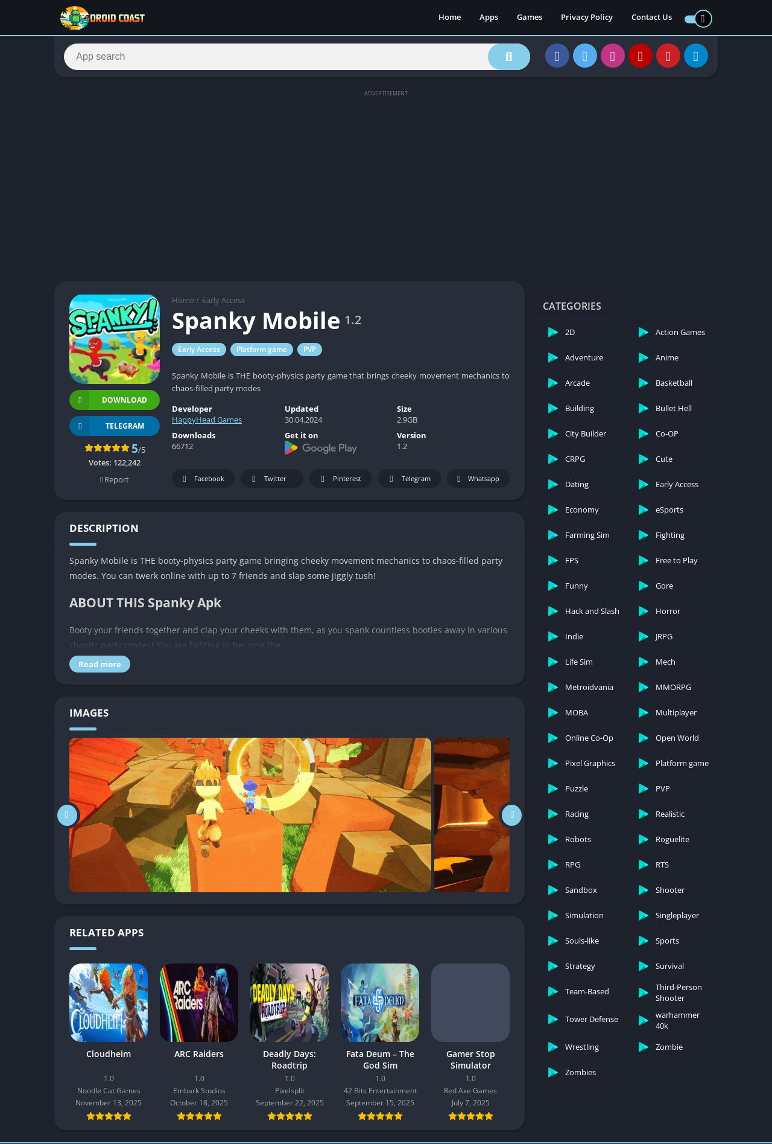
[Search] (297, 58)
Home (449, 18)
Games (529, 18)
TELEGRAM (106, 429)
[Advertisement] (386, 188)
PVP (309, 353)
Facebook (201, 483)
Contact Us (651, 18)
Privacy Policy (587, 18)
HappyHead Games (207, 423)
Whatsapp (476, 483)
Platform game (261, 353)
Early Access (223, 303)
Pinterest (339, 483)
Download (108, 404)
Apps (488, 18)
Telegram (408, 483)
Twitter (267, 483)
